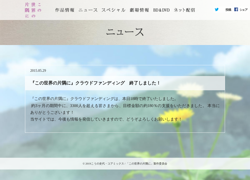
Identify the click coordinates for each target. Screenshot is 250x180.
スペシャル (113, 10)
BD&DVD (161, 10)
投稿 (228, 10)
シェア (244, 10)
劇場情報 (139, 10)
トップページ (65, 10)
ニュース (88, 10)
